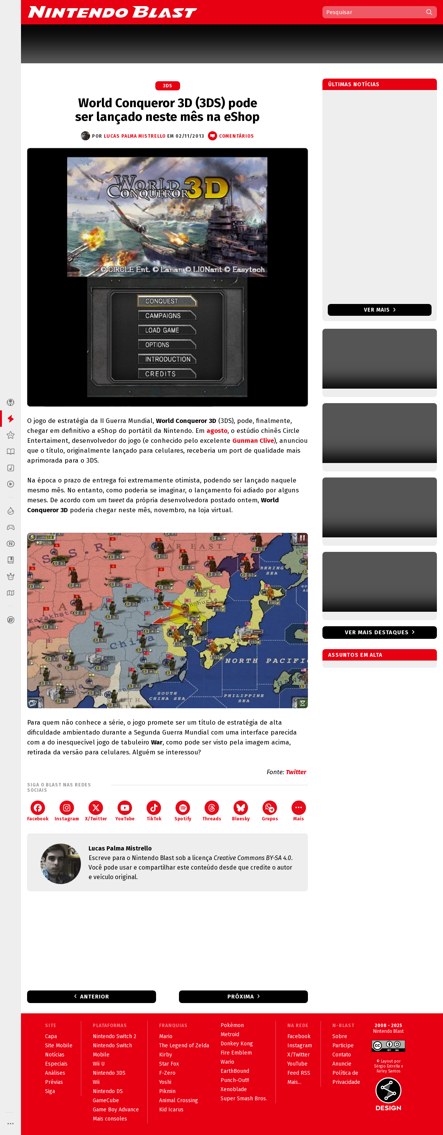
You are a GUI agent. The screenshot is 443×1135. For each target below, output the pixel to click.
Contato (341, 1054)
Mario (165, 1036)
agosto (216, 431)
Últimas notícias (354, 84)
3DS (167, 85)
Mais (299, 811)
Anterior (94, 996)
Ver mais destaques (377, 632)
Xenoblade (234, 1089)
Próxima (240, 996)
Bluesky (241, 811)
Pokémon (232, 1025)
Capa (51, 1036)
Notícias (54, 1054)
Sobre (339, 1036)
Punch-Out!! (235, 1080)
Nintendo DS (108, 1091)
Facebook (37, 811)
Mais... (294, 1082)
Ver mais (380, 310)
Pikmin (167, 1091)
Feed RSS (298, 1073)
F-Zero (167, 1073)
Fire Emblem (236, 1053)
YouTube (124, 811)
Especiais (56, 1064)
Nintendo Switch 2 (114, 1036)
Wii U (99, 1064)
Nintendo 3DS (109, 1073)
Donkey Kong (237, 1043)
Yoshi (165, 1082)
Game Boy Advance (116, 1109)
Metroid (230, 1034)
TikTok (154, 811)
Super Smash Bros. (244, 1098)
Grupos (270, 811)
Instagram (67, 811)
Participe (343, 1045)
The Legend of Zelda (184, 1045)
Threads (211, 811)
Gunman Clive (253, 441)
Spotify (182, 811)
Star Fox (169, 1064)
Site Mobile (58, 1045)
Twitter (297, 772)
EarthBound (235, 1071)
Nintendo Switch (112, 1045)
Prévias (54, 1082)
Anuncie (341, 1064)
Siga (50, 1091)
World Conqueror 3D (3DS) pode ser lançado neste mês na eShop (167, 110)
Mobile (101, 1054)
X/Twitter (96, 811)
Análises (55, 1073)
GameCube (106, 1100)
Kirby (165, 1054)
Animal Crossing (178, 1100)
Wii (96, 1082)
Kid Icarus (171, 1109)
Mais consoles (110, 1119)
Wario (227, 1062)
